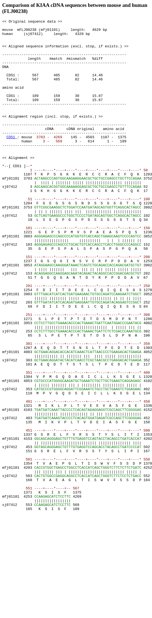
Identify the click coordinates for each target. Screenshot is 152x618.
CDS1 (12, 160)
